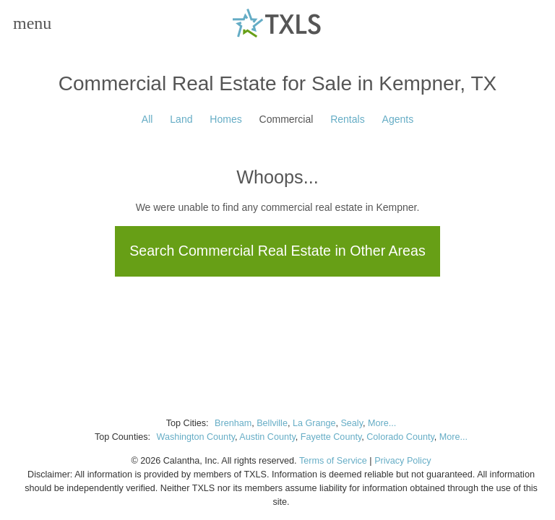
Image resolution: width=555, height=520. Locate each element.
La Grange (314, 423)
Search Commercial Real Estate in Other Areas (277, 251)
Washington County (195, 437)
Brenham (233, 423)
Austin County (267, 437)
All (147, 119)
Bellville (272, 423)
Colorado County (400, 437)
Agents (398, 119)
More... (382, 423)
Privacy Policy (402, 461)
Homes (225, 119)
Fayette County (331, 437)
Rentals (347, 119)
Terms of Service (333, 461)
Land (181, 119)
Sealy (351, 423)
